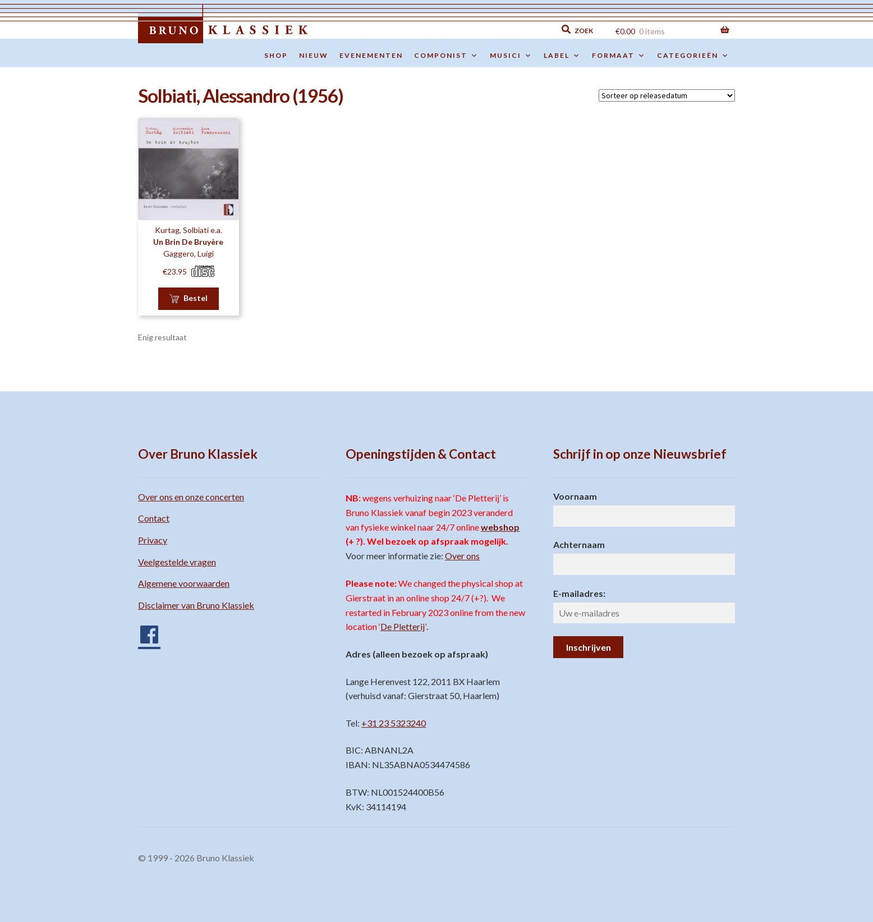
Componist (446, 55)
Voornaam (575, 496)
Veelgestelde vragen (177, 561)
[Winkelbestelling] (667, 95)
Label (562, 55)
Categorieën (693, 55)
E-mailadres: (579, 593)
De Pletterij (402, 626)
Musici (511, 55)
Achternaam (579, 544)
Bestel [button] (195, 298)
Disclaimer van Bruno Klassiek (196, 605)
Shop (276, 55)
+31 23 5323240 (393, 723)
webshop (500, 527)
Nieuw (313, 55)
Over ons (462, 555)
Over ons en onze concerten (191, 496)
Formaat (619, 55)
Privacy (152, 540)
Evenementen (371, 55)
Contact (153, 518)
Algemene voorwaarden (183, 583)
